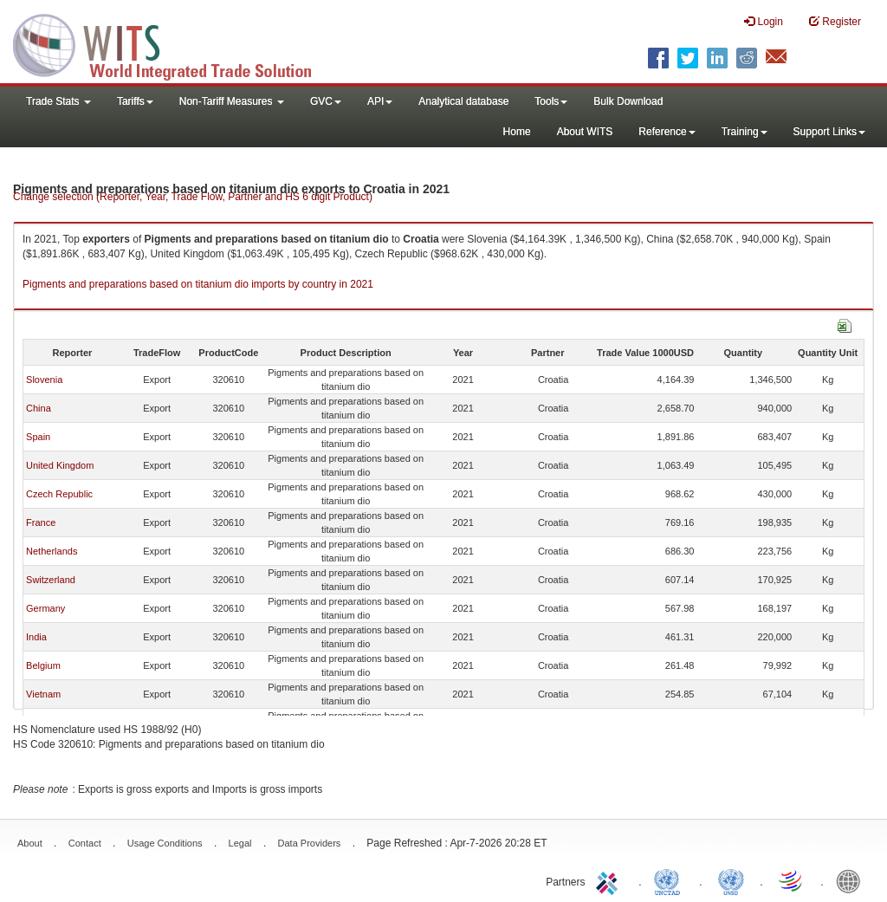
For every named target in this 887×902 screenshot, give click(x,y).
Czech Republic (59, 494)
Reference (666, 132)
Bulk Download (628, 101)
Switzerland (50, 579)
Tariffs (135, 101)
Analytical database (463, 101)
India (36, 637)
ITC (609, 880)
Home (517, 132)
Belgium (43, 665)
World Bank (852, 880)
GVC (325, 101)
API (379, 101)
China (38, 408)
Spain (38, 437)
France (40, 522)
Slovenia (44, 379)
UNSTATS (731, 880)
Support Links (829, 132)
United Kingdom (60, 465)
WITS (173, 43)
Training (744, 132)
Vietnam (43, 694)
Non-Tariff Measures (231, 101)
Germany (45, 608)
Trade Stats (58, 101)
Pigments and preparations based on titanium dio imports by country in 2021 (198, 284)
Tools (550, 101)
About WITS (585, 132)
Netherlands (51, 551)
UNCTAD (670, 880)
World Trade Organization (791, 880)
